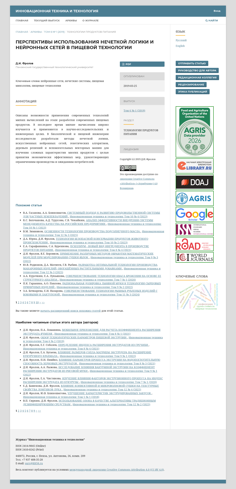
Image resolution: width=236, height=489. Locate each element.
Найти (211, 20)
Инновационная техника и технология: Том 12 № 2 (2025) (111, 404)
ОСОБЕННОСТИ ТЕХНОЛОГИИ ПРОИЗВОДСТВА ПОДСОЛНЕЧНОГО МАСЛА (92, 231)
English (180, 46)
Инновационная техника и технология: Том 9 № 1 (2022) (98, 356)
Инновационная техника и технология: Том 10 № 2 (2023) (88, 242)
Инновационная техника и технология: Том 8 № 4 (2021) (93, 250)
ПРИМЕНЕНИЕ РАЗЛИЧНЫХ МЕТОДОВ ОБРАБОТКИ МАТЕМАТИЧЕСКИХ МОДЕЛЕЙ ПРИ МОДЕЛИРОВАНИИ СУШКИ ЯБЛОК (88, 255)
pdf (128, 64)
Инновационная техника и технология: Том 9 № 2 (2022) (95, 287)
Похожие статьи (29, 205)
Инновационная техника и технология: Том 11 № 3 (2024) (101, 294)
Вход (217, 10)
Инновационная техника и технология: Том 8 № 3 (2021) (117, 363)
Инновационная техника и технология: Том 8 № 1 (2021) (92, 333)
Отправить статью (192, 63)
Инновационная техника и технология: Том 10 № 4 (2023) (108, 216)
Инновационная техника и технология (57, 11)
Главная (22, 20)
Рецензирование (191, 84)
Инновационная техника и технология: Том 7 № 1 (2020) (98, 279)
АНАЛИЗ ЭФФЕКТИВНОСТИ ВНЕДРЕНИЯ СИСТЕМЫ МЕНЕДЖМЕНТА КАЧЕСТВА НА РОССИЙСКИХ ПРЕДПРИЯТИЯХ (88, 222)
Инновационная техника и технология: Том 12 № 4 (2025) (102, 389)
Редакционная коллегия (197, 77)
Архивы (71, 20)
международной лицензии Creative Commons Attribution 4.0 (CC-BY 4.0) (116, 469)
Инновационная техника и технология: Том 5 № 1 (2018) (61, 397)
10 (37, 302)
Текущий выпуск (47, 20)
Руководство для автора (197, 70)
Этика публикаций (192, 91)
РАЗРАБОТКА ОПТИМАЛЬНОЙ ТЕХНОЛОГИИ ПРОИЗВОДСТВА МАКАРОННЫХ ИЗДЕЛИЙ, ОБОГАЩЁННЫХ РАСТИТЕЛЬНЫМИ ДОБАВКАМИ (90, 266)
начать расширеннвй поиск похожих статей (70, 310)
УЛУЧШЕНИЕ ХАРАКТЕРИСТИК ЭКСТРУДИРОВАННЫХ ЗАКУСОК (110, 393)
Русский (181, 40)
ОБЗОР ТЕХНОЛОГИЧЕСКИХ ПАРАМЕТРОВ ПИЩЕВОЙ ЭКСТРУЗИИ (84, 337)
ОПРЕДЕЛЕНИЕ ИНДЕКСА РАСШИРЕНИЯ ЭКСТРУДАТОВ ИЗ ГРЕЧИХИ (103, 345)
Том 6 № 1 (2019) (54, 31)
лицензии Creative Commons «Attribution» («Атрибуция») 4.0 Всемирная (138, 183)
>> (43, 302)
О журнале (90, 20)
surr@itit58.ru (34, 463)
